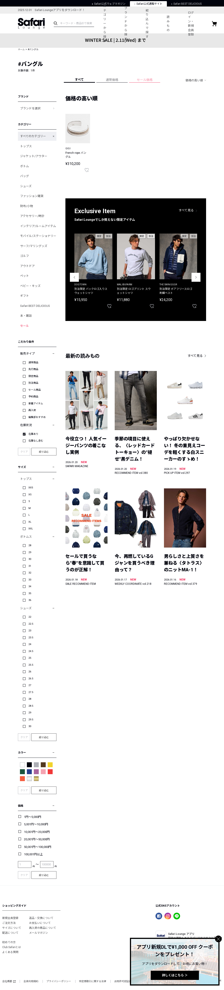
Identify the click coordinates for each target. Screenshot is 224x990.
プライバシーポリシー (58, 981)
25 (29, 657)
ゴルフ (24, 256)
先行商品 (33, 369)
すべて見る (186, 210)
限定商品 (33, 376)
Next (196, 277)
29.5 (30, 719)
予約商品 (33, 396)
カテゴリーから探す (105, 23)
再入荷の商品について (42, 927)
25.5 (30, 664)
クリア (24, 451)
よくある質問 (10, 952)
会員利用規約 (31, 981)
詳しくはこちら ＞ (175, 975)
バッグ (24, 176)
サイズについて (11, 927)
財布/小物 (26, 206)
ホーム (21, 49)
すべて (79, 79)
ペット (24, 275)
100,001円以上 (33, 854)
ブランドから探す (128, 23)
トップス (26, 146)
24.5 (30, 651)
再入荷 (32, 410)
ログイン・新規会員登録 (197, 23)
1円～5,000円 (32, 817)
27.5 (30, 692)
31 (29, 566)
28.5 (30, 705)
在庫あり (33, 434)
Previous (74, 277)
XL (29, 521)
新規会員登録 (10, 918)
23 (29, 630)
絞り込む (44, 451)
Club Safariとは (11, 947)
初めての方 (9, 942)
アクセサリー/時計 (32, 216)
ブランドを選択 (30, 108)
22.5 (30, 623)
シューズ (26, 186)
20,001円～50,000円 (37, 839)
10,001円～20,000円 (37, 832)
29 (29, 552)
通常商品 (33, 362)
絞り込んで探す (150, 23)
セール (24, 325)
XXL (30, 528)
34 (29, 586)
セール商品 (34, 389)
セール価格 (145, 80)
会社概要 (8, 981)
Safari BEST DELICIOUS (35, 306)
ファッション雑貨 (31, 196)
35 (29, 593)
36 (29, 600)
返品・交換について (41, 918)
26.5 (30, 678)
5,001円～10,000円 (36, 824)
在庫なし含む (35, 440)
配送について (10, 932)
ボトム (24, 166)
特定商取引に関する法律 (92, 981)
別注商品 (33, 382)
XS (30, 494)
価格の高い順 (194, 80)
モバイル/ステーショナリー (38, 236)
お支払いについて (40, 923)
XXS (30, 487)
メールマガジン (38, 932)
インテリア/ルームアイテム (38, 226)
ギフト (24, 295)
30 (29, 559)
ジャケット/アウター (33, 156)
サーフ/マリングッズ (33, 246)
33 (29, 579)
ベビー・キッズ (30, 286)
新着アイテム (35, 403)
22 (29, 616)
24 (29, 644)
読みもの (173, 23)
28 (29, 545)
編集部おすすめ (37, 417)
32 (29, 572)
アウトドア (27, 266)
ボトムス (26, 536)
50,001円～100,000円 (37, 847)
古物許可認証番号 (124, 981)
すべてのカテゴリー (33, 136)
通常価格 (112, 80)
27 (29, 685)
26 (29, 671)
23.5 (30, 637)
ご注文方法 (9, 923)
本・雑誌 (26, 315)
